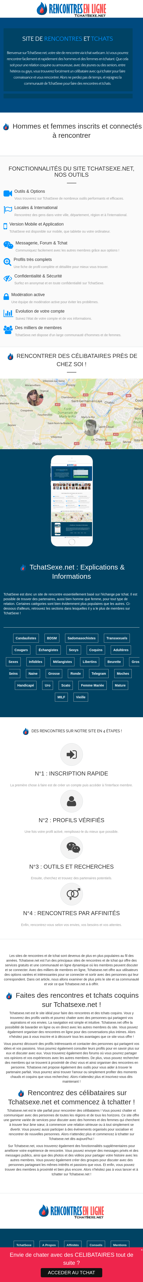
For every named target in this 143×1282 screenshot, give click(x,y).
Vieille (81, 697)
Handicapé (25, 685)
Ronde (75, 673)
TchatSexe (23, 1245)
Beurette (114, 662)
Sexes (13, 662)
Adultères (121, 650)
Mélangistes (62, 662)
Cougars (21, 650)
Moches (123, 673)
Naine (33, 673)
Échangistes (48, 650)
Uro (47, 685)
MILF (61, 697)
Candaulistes (26, 638)
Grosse (54, 673)
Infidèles (35, 662)
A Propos (49, 1245)
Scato (65, 685)
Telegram (99, 673)
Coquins (95, 650)
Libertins (90, 662)
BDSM (52, 638)
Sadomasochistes (82, 638)
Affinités (73, 1245)
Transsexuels (116, 638)
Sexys (73, 650)
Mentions (120, 1245)
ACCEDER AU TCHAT (71, 1272)
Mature (120, 685)
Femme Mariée (92, 685)
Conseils (96, 1245)
